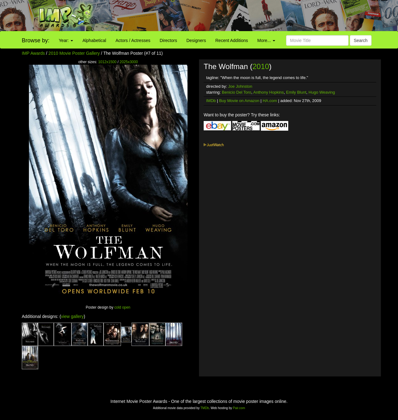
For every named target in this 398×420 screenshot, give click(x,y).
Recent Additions (231, 40)
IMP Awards (33, 53)
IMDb (211, 100)
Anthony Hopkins (268, 92)
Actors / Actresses (132, 40)
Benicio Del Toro (236, 92)
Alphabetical (94, 40)
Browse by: (35, 40)
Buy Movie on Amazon (239, 100)
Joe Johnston (240, 86)
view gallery (72, 316)
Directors (168, 40)
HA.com (270, 100)
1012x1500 (107, 62)
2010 (260, 66)
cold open (122, 307)
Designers (196, 40)
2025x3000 (129, 62)
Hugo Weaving (321, 92)
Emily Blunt (296, 92)
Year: (66, 40)
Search (361, 40)
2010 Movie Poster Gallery (74, 53)
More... (266, 40)
